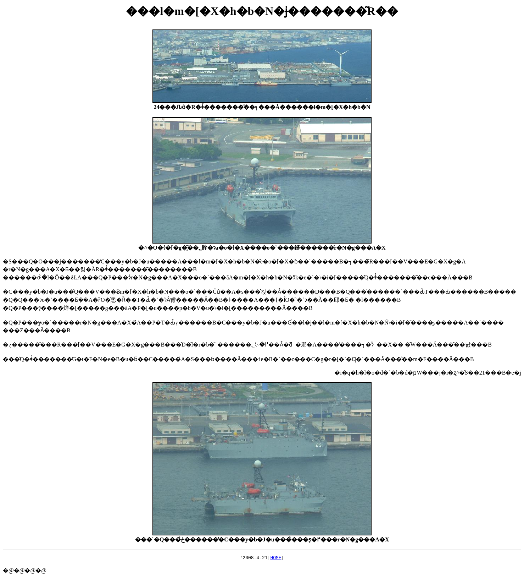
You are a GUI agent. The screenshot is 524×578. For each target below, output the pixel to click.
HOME (275, 558)
